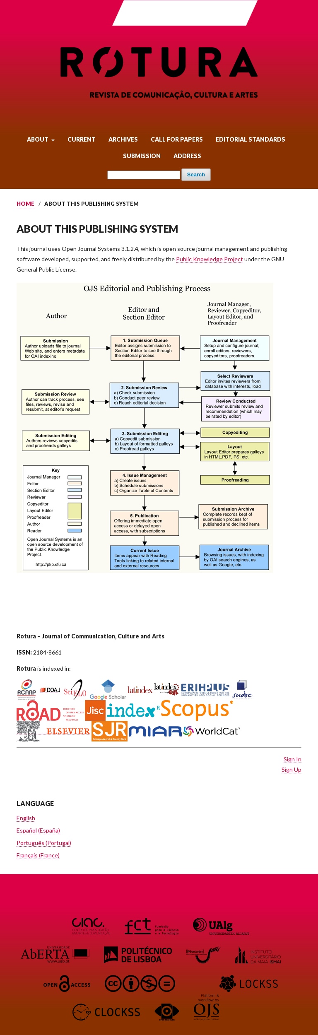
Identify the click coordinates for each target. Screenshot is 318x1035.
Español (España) (38, 830)
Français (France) (38, 855)
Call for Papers (177, 139)
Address (187, 155)
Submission (142, 155)
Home (25, 203)
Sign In (292, 759)
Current (81, 139)
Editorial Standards (250, 139)
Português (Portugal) (44, 842)
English (26, 817)
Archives (123, 139)
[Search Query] (143, 175)
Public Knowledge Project (209, 258)
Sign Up (291, 769)
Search (196, 174)
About (38, 139)
